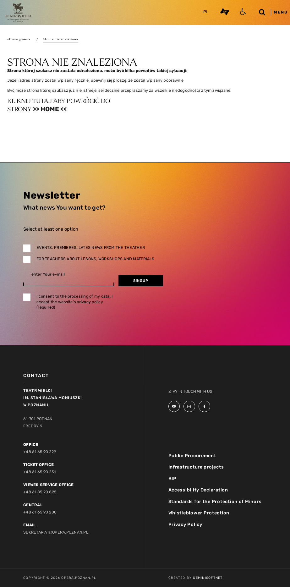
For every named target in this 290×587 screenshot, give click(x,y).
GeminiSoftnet (207, 578)
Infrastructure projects (196, 467)
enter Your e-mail (48, 274)
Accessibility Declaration (198, 490)
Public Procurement (192, 455)
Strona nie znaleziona (60, 39)
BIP (172, 478)
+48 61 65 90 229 (39, 451)
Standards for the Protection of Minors (215, 501)
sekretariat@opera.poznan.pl (55, 532)
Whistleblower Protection (199, 513)
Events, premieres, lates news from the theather (90, 247)
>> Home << (50, 109)
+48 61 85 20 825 (39, 492)
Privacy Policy (185, 524)
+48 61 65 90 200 (40, 512)
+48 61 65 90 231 (39, 471)
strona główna (18, 39)
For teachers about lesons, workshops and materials (95, 258)
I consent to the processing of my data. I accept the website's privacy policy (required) (74, 302)
